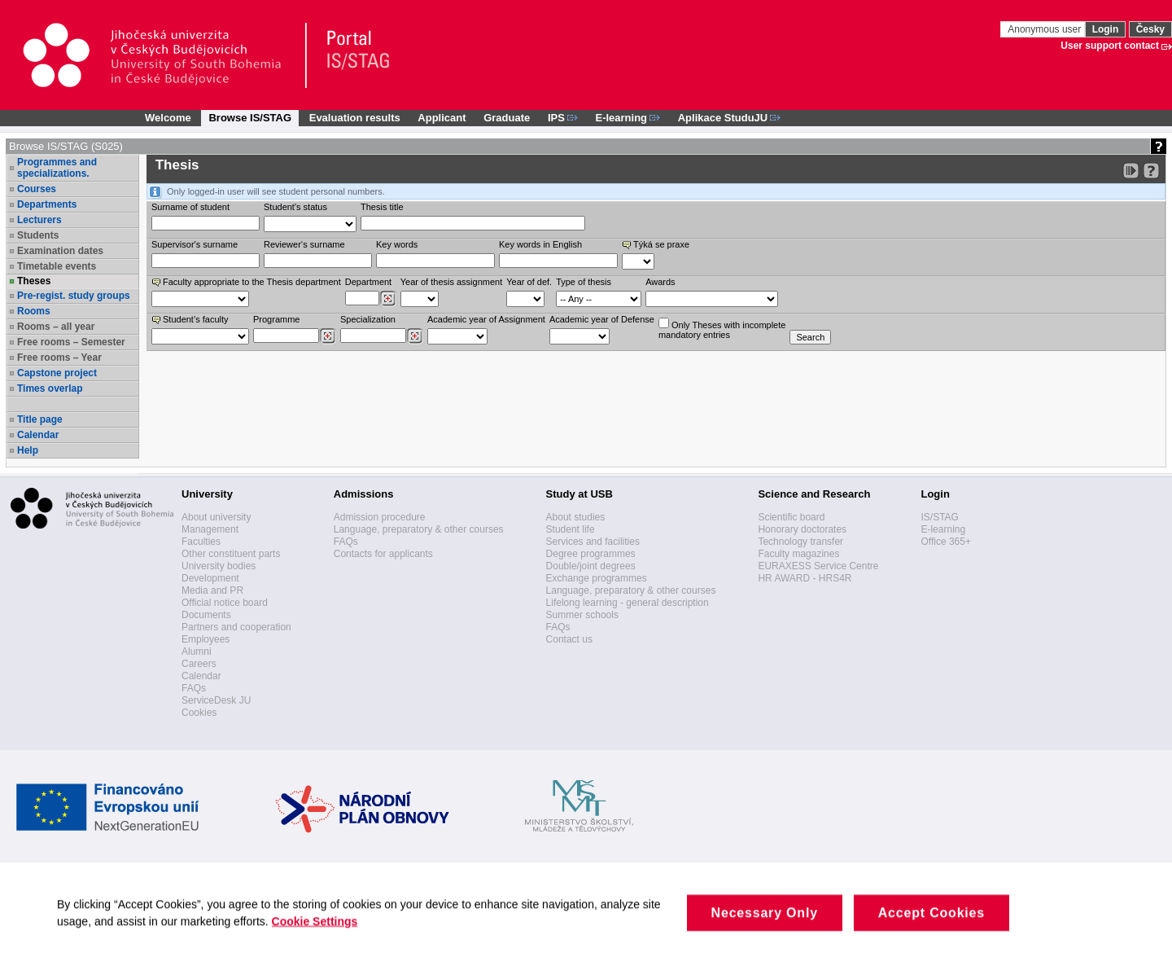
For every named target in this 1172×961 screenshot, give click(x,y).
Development (210, 578)
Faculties (201, 541)
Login (1105, 29)
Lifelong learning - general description (627, 602)
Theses (33, 281)
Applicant (442, 118)
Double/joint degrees (591, 566)
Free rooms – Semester (71, 342)
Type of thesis (583, 282)
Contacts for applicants (383, 553)
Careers (198, 663)
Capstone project (57, 373)
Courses (36, 189)
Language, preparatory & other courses (419, 529)
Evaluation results (354, 118)
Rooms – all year (55, 326)
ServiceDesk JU (216, 700)
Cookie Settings (323, 934)
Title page (40, 419)
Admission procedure (380, 517)
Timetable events (56, 266)
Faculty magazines (798, 553)
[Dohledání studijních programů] (327, 336)
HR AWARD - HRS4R (804, 578)
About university (216, 517)
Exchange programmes (596, 578)
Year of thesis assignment (451, 282)
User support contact (1109, 45)
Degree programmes (591, 553)
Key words (397, 244)
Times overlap (49, 388)
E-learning (943, 529)
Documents (206, 615)
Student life (570, 529)
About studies (576, 517)
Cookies (198, 712)
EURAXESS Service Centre (818, 566)
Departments (47, 204)
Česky (1150, 29)
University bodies (218, 566)
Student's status (295, 207)
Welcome (168, 118)
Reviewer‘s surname (304, 244)
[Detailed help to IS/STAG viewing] (1151, 170)
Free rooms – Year (59, 357)
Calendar (38, 435)
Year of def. (529, 282)
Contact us (569, 639)
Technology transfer (800, 541)
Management (209, 529)
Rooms (33, 311)
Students (38, 235)
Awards (660, 282)
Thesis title (382, 207)
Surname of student (190, 207)
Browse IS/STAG (249, 118)
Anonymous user (1045, 29)
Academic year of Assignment (486, 319)
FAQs (193, 688)
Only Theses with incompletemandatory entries (721, 329)
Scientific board (791, 517)
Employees (205, 639)
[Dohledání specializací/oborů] (414, 336)
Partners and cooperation (236, 627)
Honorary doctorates (802, 529)
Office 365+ (946, 541)
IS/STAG (939, 517)
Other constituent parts (230, 553)
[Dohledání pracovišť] (387, 299)
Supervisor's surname (194, 244)
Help (27, 450)
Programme (276, 319)
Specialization (368, 319)
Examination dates (60, 251)
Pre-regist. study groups (73, 295)
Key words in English (540, 244)
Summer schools (582, 615)
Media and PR (212, 590)
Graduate (506, 118)
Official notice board (224, 602)
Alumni (196, 651)
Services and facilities (593, 541)
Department (368, 282)
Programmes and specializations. (57, 167)
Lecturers (39, 220)
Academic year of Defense (601, 319)
